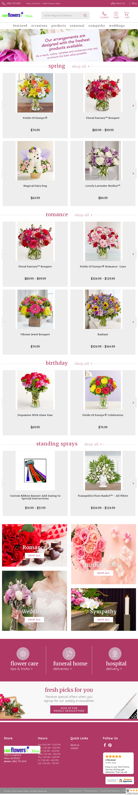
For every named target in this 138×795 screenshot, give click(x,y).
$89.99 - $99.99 (103, 130)
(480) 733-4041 (14, 3)
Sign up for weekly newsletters (69, 709)
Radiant (103, 334)
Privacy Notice (91, 791)
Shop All (79, 66)
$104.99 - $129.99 (103, 279)
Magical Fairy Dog (35, 185)
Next (134, 105)
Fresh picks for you (69, 695)
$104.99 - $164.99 (103, 346)
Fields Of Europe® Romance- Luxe (103, 266)
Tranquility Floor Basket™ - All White (103, 495)
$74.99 (35, 130)
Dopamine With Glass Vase (35, 415)
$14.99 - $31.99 (35, 508)
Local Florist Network (110, 791)
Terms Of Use (75, 791)
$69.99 (35, 427)
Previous (4, 105)
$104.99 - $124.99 (103, 508)
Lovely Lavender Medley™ (103, 185)
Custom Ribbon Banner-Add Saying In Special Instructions (35, 497)
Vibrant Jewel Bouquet (35, 334)
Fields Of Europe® (35, 117)
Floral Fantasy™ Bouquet (103, 117)
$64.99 (35, 198)
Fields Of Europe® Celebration (103, 415)
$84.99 (103, 198)
